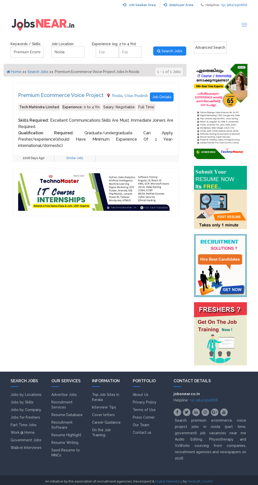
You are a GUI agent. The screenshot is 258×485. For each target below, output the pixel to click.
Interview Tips (104, 407)
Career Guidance (106, 422)
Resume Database (67, 415)
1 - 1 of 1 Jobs (169, 72)
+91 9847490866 (234, 5)
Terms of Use (144, 410)
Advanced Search (210, 47)
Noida (117, 95)
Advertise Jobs (64, 395)
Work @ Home (23, 432)
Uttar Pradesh (136, 95)
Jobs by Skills (22, 402)
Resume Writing (64, 443)
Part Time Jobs (24, 425)
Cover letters (103, 415)
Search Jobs (169, 51)
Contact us (142, 432)
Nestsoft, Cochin (200, 481)
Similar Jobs (74, 158)
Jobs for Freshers (25, 417)
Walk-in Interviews (26, 448)
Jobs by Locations (26, 395)
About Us (140, 395)
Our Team (141, 425)
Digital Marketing (168, 481)
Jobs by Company (26, 410)
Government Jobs (26, 440)
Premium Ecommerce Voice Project (61, 95)
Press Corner (144, 417)
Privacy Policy (144, 402)
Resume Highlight (66, 435)
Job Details (161, 97)
